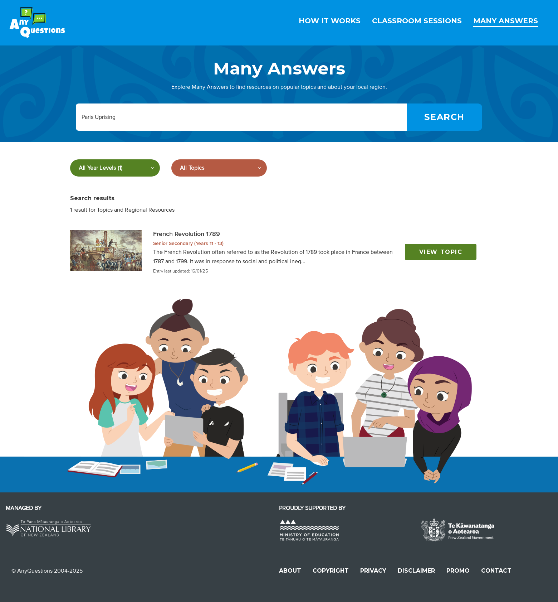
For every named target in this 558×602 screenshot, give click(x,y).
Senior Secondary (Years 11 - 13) (188, 243)
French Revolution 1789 (186, 234)
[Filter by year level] (115, 168)
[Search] (444, 117)
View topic (440, 252)
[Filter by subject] (219, 168)
